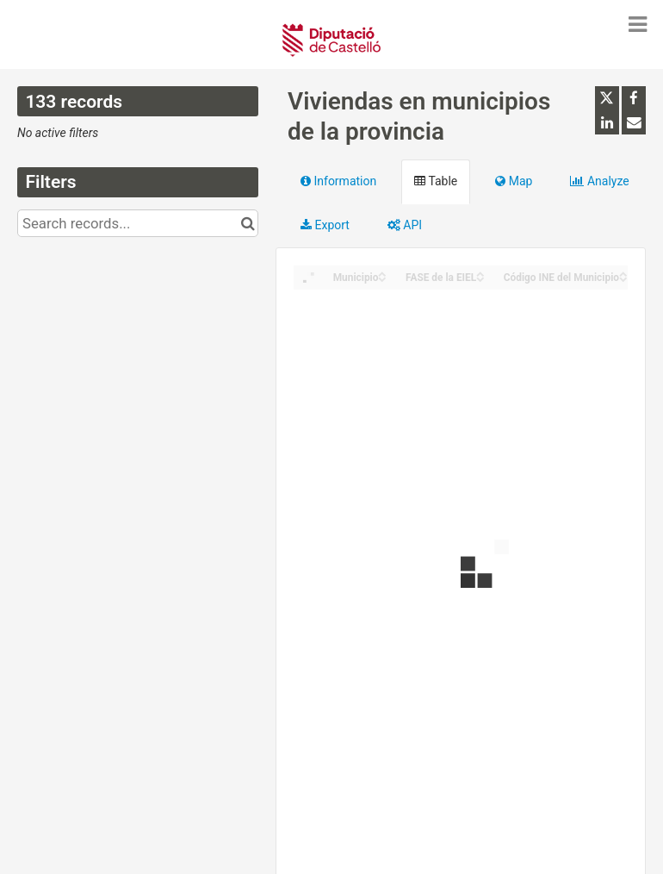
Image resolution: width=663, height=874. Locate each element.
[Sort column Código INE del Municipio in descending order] (623, 278)
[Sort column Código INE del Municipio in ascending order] (623, 273)
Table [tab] (435, 181)
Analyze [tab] (599, 181)
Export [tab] (325, 225)
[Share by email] (634, 122)
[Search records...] (137, 223)
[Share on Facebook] (634, 98)
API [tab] (404, 225)
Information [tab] (338, 181)
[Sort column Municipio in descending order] (382, 278)
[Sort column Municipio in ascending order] (382, 273)
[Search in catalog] (247, 223)
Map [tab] (513, 181)
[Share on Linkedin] (607, 122)
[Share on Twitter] (607, 98)
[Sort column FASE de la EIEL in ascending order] (480, 273)
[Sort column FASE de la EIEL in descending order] (480, 278)
